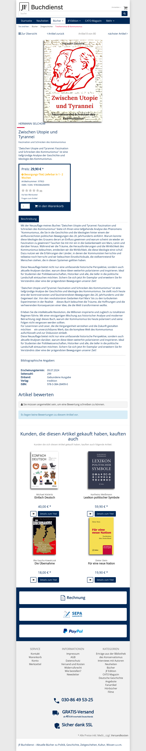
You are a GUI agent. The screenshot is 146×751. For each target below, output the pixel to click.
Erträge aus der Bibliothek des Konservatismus (111, 655)
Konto (35, 660)
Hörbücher (111, 688)
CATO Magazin (111, 674)
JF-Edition (74, 20)
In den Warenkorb (49, 206)
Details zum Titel (48, 513)
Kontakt (35, 653)
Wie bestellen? (73, 671)
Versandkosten (119, 735)
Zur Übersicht (29, 33)
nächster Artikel (117, 33)
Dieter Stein (101, 560)
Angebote (110, 681)
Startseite (26, 20)
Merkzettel (35, 664)
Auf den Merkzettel (30, 194)
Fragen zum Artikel (29, 198)
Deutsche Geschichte (111, 678)
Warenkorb (35, 657)
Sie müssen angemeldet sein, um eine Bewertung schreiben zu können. (64, 404)
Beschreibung (29, 219)
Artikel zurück (56, 33)
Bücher (58, 20)
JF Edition (111, 671)
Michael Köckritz (44, 494)
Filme (111, 692)
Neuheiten (42, 20)
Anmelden (116, 7)
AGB (73, 657)
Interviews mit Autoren (111, 660)
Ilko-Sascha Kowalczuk (44, 560)
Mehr (110, 20)
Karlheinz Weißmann (101, 494)
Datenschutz (73, 660)
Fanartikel (110, 685)
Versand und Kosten (73, 664)
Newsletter (73, 674)
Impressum (73, 653)
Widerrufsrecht (73, 667)
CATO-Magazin (93, 20)
